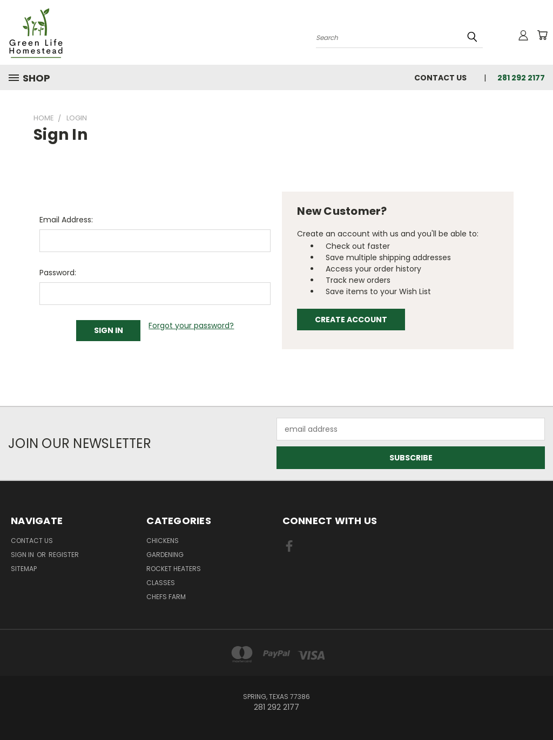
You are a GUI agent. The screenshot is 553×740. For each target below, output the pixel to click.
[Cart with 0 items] (542, 35)
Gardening (165, 554)
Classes (160, 582)
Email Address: (66, 219)
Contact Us (440, 77)
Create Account (351, 319)
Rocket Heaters (173, 568)
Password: (57, 272)
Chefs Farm (166, 596)
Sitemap (24, 568)
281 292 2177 (521, 77)
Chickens (162, 540)
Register (64, 554)
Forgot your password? (191, 325)
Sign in (23, 554)
